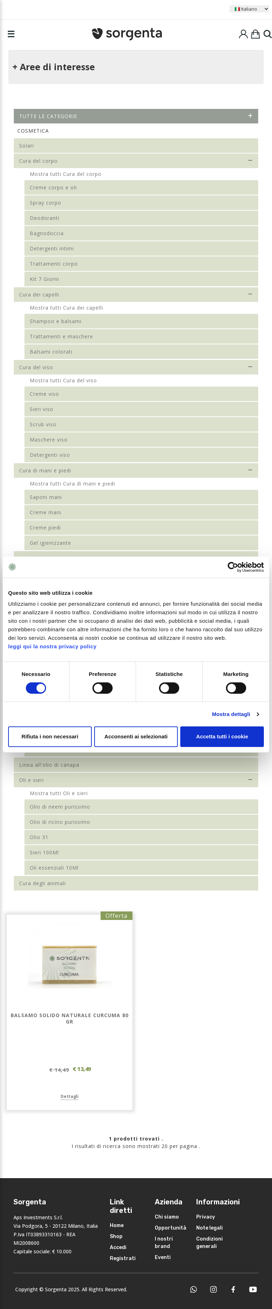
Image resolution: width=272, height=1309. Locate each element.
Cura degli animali (42, 883)
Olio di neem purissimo (60, 806)
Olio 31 (39, 837)
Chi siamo (167, 1217)
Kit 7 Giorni (44, 279)
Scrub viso (43, 424)
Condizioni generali (209, 1242)
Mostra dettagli (231, 714)
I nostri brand (164, 1242)
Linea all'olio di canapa (49, 764)
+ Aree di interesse (53, 67)
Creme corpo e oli (53, 187)
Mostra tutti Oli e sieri (59, 793)
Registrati (123, 1258)
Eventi (163, 1257)
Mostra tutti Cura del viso (63, 380)
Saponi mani (46, 497)
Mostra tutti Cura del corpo (66, 174)
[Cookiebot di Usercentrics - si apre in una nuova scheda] (233, 567)
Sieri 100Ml (44, 852)
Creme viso (44, 393)
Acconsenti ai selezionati (136, 736)
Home (117, 1225)
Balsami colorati (51, 351)
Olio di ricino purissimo (60, 822)
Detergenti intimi (52, 248)
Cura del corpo (136, 160)
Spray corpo (45, 202)
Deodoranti (45, 218)
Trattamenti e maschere (61, 336)
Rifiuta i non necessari (50, 736)
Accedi (118, 1247)
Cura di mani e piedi (136, 470)
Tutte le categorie (136, 116)
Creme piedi (45, 527)
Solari (26, 145)
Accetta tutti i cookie (222, 736)
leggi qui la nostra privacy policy (52, 646)
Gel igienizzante (50, 542)
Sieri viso (41, 409)
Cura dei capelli (136, 294)
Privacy (205, 1217)
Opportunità (170, 1228)
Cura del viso (136, 367)
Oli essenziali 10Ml (54, 867)
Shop (116, 1236)
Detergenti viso (50, 454)
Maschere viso (49, 439)
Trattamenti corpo (54, 263)
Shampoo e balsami (55, 321)
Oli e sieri (136, 780)
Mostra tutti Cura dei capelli (66, 307)
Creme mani (45, 512)
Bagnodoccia (47, 233)
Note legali (209, 1228)
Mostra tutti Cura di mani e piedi (72, 483)
